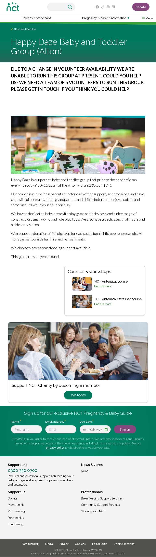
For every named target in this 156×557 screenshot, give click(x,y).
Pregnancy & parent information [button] (104, 18)
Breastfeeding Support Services (102, 498)
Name (15, 421)
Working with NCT (93, 511)
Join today (78, 395)
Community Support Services (100, 504)
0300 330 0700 (22, 470)
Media (49, 543)
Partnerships (16, 517)
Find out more (102, 286)
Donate (141, 7)
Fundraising (15, 524)
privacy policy (55, 447)
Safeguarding (30, 543)
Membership (16, 504)
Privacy (63, 543)
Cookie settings (124, 543)
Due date (86, 421)
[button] (147, 18)
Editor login (99, 543)
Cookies (80, 543)
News (84, 471)
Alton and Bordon (24, 29)
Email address (54, 421)
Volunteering (16, 511)
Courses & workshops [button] (36, 18)
